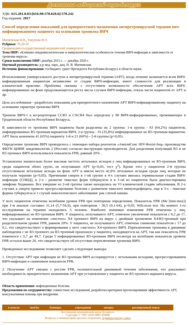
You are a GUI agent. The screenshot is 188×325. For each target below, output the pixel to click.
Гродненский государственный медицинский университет (43, 48)
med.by (34, 307)
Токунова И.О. (38, 40)
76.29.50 (23, 44)
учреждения (83, 307)
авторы (109, 307)
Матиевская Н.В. (14, 40)
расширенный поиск (146, 307)
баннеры (55, 307)
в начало (14, 307)
